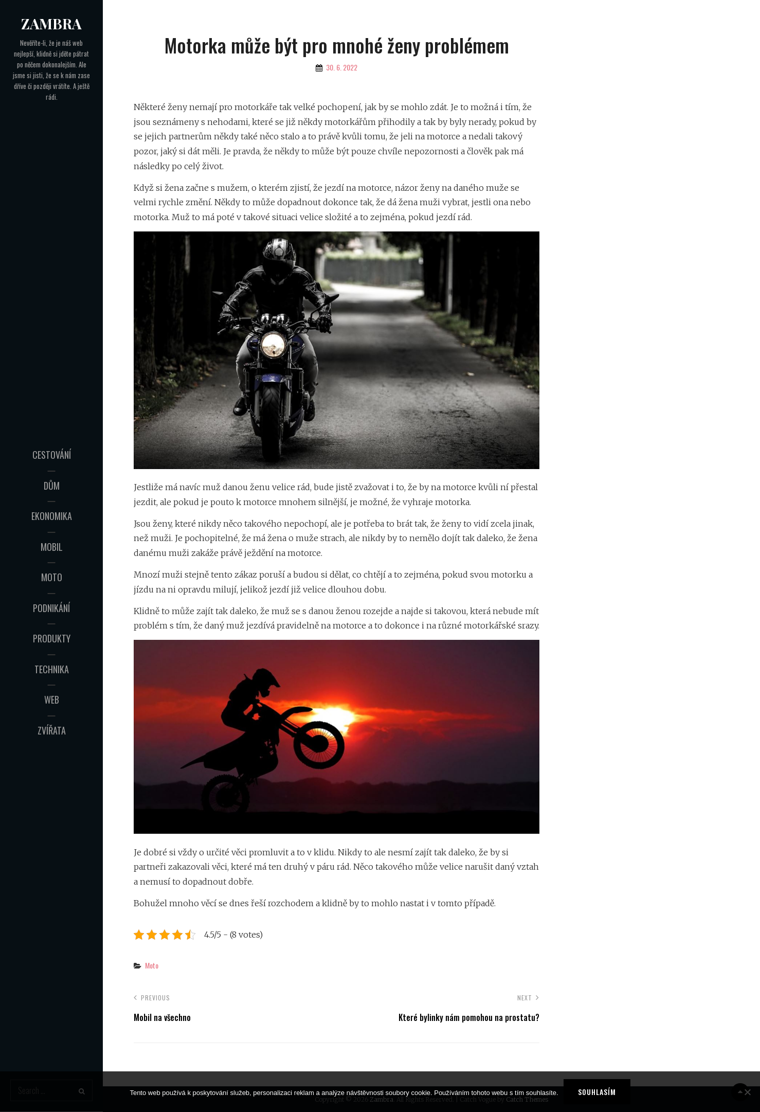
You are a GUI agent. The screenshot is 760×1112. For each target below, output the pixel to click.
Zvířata (52, 730)
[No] (747, 1092)
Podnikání (51, 608)
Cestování (51, 454)
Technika (51, 669)
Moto (51, 577)
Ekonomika (51, 516)
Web (51, 699)
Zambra (51, 23)
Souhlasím (597, 1091)
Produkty (51, 638)
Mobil (52, 546)
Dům (52, 485)
